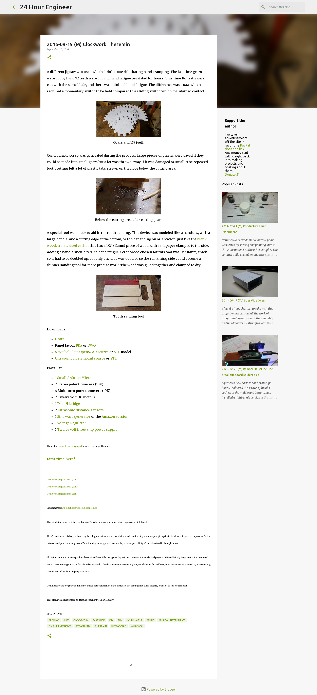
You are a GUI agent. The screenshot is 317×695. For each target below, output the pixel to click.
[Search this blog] (284, 7)
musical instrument (172, 620)
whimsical (137, 626)
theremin (101, 626)
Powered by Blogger (158, 689)
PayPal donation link (237, 147)
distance (99, 620)
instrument (134, 620)
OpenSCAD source (94, 352)
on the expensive (60, 626)
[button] (49, 57)
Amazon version (115, 416)
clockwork (80, 620)
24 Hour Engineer (46, 7)
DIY (111, 620)
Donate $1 (232, 174)
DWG (92, 345)
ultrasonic (118, 626)
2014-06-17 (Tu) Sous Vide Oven (243, 300)
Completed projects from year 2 (62, 486)
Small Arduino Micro (74, 378)
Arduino (54, 620)
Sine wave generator (73, 416)
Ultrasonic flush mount (74, 358)
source (99, 358)
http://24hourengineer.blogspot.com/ (79, 508)
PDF (79, 345)
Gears (59, 339)
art (66, 620)
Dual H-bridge (68, 404)
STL (117, 352)
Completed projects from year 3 (62, 494)
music (150, 620)
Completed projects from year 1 (62, 479)
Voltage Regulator (71, 423)
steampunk (83, 626)
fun (120, 620)
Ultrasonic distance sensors (81, 410)
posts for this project (71, 446)
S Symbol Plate (66, 352)
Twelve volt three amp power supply (87, 429)
